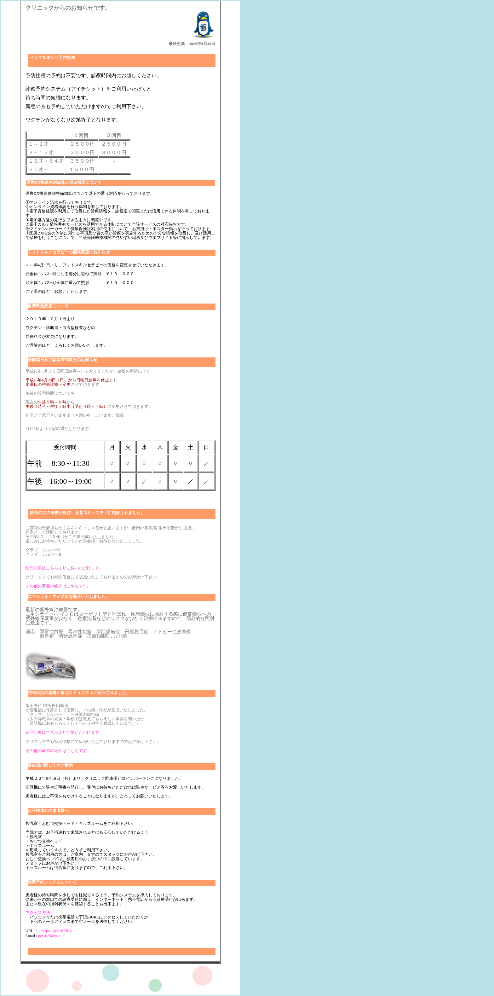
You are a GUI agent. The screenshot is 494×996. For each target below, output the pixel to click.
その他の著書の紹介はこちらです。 (58, 586)
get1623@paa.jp (51, 936)
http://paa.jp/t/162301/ (54, 931)
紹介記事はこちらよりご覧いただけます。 (64, 568)
